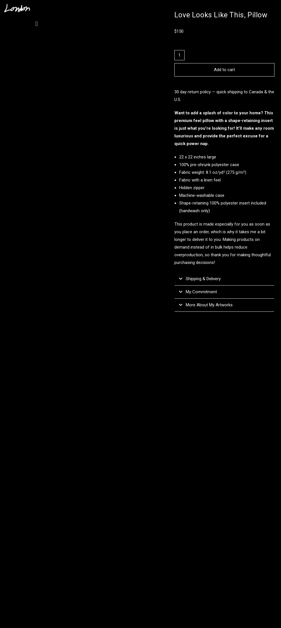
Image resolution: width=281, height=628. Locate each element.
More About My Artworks (209, 304)
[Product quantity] (179, 55)
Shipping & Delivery (203, 278)
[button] (36, 23)
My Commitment (201, 291)
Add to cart (224, 69)
